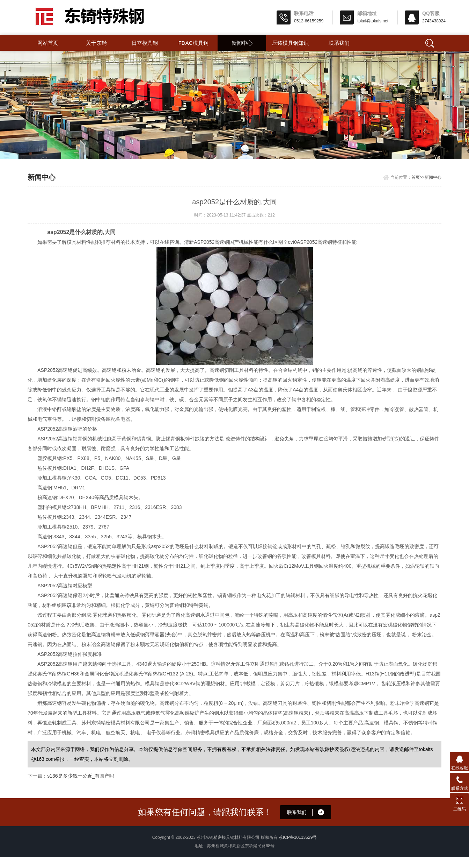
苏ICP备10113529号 (298, 837)
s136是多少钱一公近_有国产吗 (80, 776)
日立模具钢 (145, 43)
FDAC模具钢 (193, 43)
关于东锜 (96, 43)
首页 (415, 177)
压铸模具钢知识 (290, 43)
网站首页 (47, 43)
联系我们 (339, 43)
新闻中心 (242, 43)
